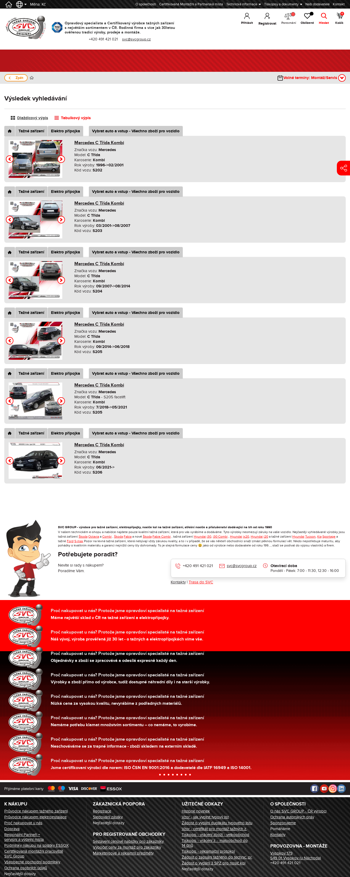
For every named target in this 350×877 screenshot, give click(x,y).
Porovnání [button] (286, 19)
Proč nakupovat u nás (23, 822)
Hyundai (200, 536)
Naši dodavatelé (317, 4)
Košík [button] (339, 19)
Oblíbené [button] (306, 19)
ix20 (246, 536)
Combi (107, 536)
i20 (266, 536)
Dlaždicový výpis (32, 118)
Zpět (19, 78)
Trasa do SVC (201, 582)
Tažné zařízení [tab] (31, 131)
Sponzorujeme (283, 822)
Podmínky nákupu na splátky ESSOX (36, 845)
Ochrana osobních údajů (25, 867)
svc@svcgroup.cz (136, 39)
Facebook (314, 788)
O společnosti (146, 4)
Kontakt (339, 4)
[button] (9, 159)
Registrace (102, 811)
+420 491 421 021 (103, 39)
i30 (209, 536)
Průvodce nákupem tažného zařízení (36, 811)
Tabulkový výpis (76, 118)
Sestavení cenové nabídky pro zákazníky (128, 841)
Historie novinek (196, 811)
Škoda (83, 536)
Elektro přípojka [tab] (65, 131)
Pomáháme (280, 828)
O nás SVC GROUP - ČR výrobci (298, 811)
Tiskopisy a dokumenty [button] (281, 4)
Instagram (333, 788)
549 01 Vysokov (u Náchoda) (295, 858)
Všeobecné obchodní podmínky (32, 862)
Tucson (310, 536)
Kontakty (178, 582)
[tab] (9, 131)
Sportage (329, 536)
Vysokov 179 (281, 853)
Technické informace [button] (241, 4)
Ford (70, 541)
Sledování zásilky (108, 817)
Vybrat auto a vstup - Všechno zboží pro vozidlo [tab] (136, 131)
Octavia (93, 536)
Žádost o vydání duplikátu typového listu (217, 822)
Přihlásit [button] (244, 23)
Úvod (32, 78)
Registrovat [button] (264, 23)
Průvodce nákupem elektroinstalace (35, 817)
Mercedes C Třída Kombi (99, 142)
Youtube (324, 788)
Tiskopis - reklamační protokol (208, 851)
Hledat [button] (324, 23)
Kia (319, 536)
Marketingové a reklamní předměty (123, 853)
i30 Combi (220, 536)
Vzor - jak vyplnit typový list (205, 817)
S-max (78, 541)
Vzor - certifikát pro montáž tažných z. (214, 828)
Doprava (12, 828)
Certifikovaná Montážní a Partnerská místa (191, 4)
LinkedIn (341, 788)
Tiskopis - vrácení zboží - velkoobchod (215, 834)
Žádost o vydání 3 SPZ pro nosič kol (213, 863)
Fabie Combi (161, 536)
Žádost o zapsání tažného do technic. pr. (217, 857)
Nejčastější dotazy (20, 873)
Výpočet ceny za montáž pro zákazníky (127, 847)
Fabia (128, 536)
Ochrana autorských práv (292, 817)
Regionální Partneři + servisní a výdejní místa (24, 837)
